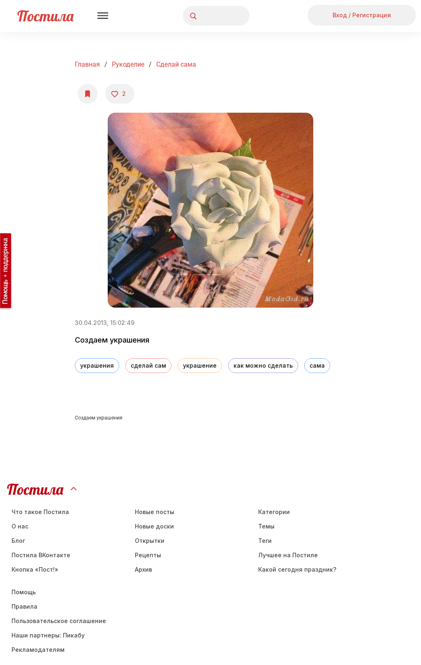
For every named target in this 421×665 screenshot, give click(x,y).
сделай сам (148, 365)
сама (317, 365)
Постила (45, 16)
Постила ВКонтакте (41, 554)
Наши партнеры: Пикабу (48, 635)
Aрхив (143, 569)
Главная (87, 64)
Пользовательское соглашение (59, 620)
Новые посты (154, 511)
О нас (20, 526)
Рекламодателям (38, 649)
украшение (200, 365)
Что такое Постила (40, 511)
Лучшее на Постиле (288, 554)
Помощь (24, 592)
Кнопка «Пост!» (35, 569)
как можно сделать (263, 365)
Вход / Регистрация (362, 15)
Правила (24, 606)
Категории (274, 511)
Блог (18, 540)
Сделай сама (176, 64)
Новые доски (154, 526)
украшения (97, 365)
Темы (266, 526)
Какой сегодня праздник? (297, 569)
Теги (265, 540)
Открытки (149, 540)
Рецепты (148, 554)
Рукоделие (128, 64)
